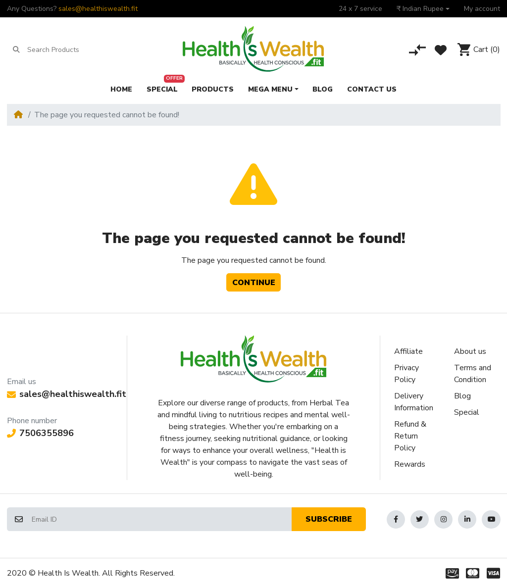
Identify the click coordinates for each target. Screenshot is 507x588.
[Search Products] (65, 50)
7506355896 (40, 433)
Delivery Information (413, 402)
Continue (253, 282)
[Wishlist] (441, 50)
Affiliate (408, 351)
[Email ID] (161, 519)
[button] (423, 8)
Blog (462, 396)
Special (466, 412)
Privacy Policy (406, 373)
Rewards (409, 464)
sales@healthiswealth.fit (98, 8)
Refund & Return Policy (410, 436)
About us (470, 351)
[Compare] (417, 50)
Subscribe (328, 519)
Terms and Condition (472, 373)
